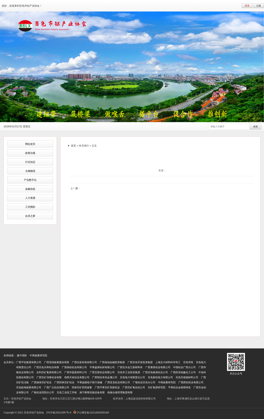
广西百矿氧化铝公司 (133, 387)
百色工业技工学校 (67, 392)
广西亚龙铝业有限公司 (117, 382)
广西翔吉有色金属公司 (104, 377)
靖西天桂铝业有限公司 (76, 377)
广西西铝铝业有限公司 (190, 382)
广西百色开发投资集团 (140, 362)
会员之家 (30, 215)
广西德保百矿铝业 (41, 382)
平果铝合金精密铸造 (179, 387)
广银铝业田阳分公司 (42, 392)
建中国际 (22, 355)
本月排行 (84, 145)
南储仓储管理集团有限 (120, 392)
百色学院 (188, 362)
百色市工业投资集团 (128, 372)
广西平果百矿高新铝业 (107, 387)
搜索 (255, 126)
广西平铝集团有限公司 (28, 362)
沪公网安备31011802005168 (91, 412)
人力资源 (30, 197)
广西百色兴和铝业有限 (46, 367)
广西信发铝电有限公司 (84, 362)
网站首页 (30, 144)
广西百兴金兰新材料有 (130, 367)
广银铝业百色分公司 (144, 382)
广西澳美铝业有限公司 (157, 367)
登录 (247, 5)
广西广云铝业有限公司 (56, 387)
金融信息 (30, 188)
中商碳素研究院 (38, 355)
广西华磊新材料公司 (75, 372)
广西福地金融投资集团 (112, 362)
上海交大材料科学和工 (167, 362)
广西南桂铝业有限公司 (74, 367)
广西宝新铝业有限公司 (102, 372)
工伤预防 (30, 206)
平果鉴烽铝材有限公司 (102, 367)
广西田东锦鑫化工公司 (183, 372)
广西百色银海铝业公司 (155, 372)
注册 (258, 5)
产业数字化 (30, 180)
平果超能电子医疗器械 (89, 382)
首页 (73, 145)
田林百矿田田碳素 (82, 387)
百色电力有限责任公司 (132, 377)
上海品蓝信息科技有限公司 (141, 398)
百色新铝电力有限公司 (160, 377)
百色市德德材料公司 (187, 377)
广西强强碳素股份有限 (56, 362)
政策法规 (30, 153)
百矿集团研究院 (156, 387)
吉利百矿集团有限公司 (49, 372)
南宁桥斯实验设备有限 (92, 392)
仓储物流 (30, 171)
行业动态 (30, 162)
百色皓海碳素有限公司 (28, 387)
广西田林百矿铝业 (64, 382)
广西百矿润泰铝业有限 (49, 377)
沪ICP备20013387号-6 (58, 412)
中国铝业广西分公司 (184, 367)
